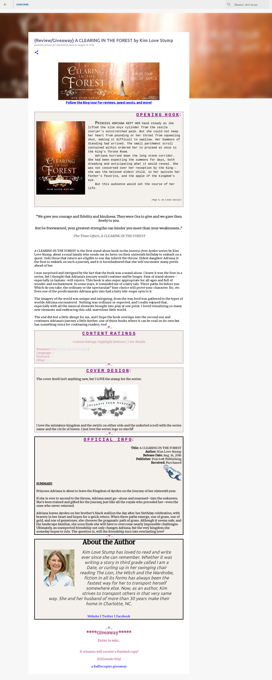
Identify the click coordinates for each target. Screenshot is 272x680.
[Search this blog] (249, 4)
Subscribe (22, 4)
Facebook (123, 616)
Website (93, 616)
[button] (36, 52)
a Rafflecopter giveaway (109, 666)
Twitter (107, 616)
